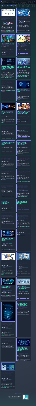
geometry (19, 196)
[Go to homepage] (1, 1)
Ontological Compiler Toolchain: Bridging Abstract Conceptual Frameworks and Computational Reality (22, 305)
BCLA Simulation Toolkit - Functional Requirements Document (7, 187)
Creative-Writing (11, 31)
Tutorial (10, 77)
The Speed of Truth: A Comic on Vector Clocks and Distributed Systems (23, 112)
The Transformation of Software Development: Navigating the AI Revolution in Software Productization (23, 217)
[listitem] (9, 396)
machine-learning (27, 226)
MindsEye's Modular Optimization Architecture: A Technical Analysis (23, 287)
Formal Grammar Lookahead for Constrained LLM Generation (7, 341)
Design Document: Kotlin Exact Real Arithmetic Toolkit (7, 83)
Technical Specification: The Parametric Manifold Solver (8, 143)
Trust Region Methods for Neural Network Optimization (7, 263)
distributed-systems (6, 31)
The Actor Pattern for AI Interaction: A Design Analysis (7, 239)
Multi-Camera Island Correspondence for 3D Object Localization (22, 187)
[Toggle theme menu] (34, 1)
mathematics (3, 91)
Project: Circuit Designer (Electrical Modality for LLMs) (7, 112)
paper (18, 226)
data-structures (3, 179)
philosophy (27, 314)
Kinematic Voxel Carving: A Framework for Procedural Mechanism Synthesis (23, 128)
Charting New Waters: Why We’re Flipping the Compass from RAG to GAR (7, 44)
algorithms (13, 90)
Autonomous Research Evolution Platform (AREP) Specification (7, 216)
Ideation (8, 387)
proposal (19, 314)
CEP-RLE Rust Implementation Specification (5, 202)
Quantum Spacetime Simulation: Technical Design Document (22, 143)
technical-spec (3, 30)
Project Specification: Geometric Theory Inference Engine (23, 90)
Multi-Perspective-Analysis (21, 137)
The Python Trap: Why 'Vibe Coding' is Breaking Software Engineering (23, 44)
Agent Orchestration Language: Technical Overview (22, 202)
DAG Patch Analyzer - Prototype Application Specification (6, 159)
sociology (29, 165)
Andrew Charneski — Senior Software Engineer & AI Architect (7, 18)
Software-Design (6, 77)
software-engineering (8, 30)
